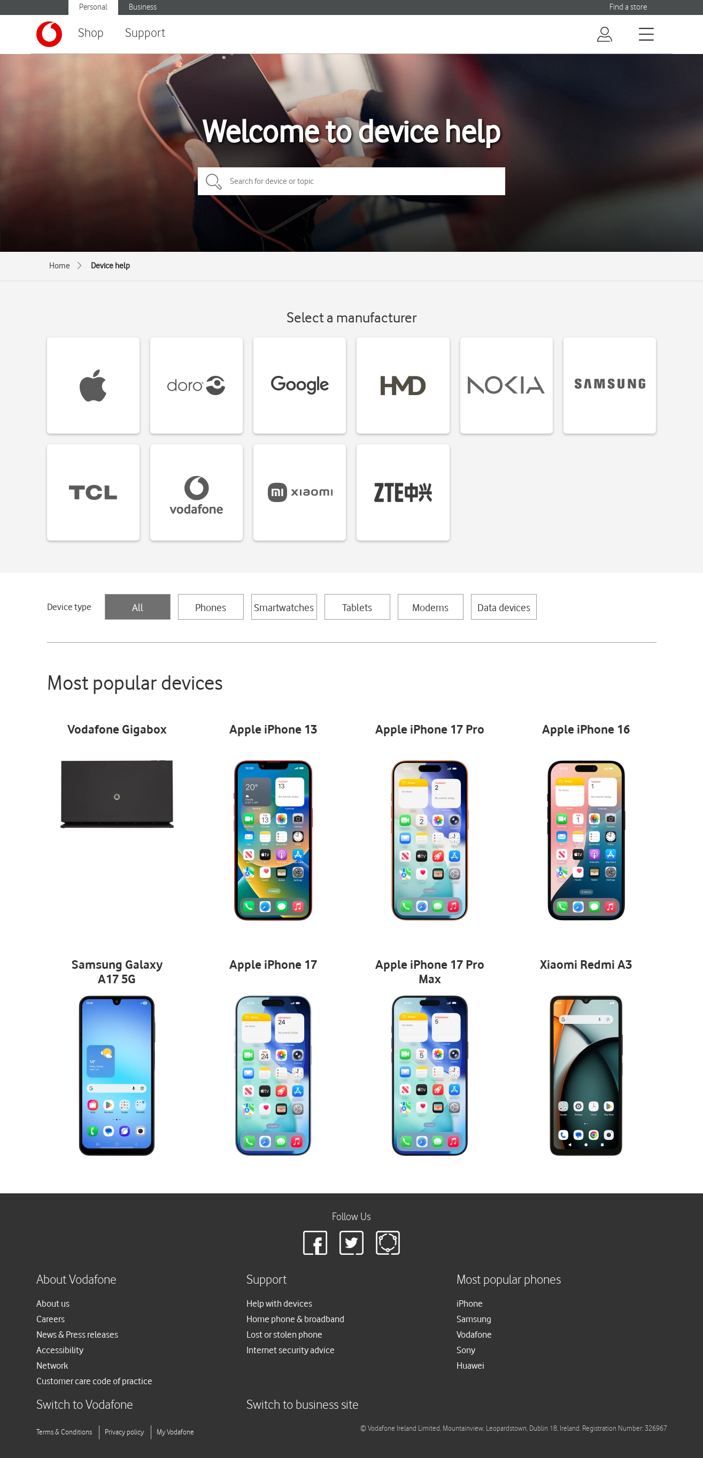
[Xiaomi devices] (299, 492)
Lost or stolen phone (284, 1334)
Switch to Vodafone (84, 1405)
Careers (50, 1319)
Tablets (357, 607)
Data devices (503, 607)
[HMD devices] (403, 385)
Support (145, 33)
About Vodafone (76, 1280)
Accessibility (59, 1350)
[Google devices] (299, 385)
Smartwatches (284, 607)
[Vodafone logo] (49, 34)
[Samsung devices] (609, 385)
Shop (91, 33)
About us (52, 1303)
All (137, 607)
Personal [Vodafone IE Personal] (93, 7)
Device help (110, 266)
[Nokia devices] (506, 385)
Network (52, 1365)
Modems (430, 607)
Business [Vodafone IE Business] (143, 7)
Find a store (628, 7)
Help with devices (279, 1303)
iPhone (470, 1303)
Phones (210, 607)
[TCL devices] (93, 492)
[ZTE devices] (403, 492)
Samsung (474, 1319)
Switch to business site (302, 1405)
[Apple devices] (93, 385)
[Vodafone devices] (196, 492)
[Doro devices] (196, 385)
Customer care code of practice (94, 1381)
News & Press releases (77, 1334)
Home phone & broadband (295, 1319)
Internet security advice (290, 1350)
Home (59, 266)
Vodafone (474, 1334)
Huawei (470, 1365)
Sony (466, 1350)
